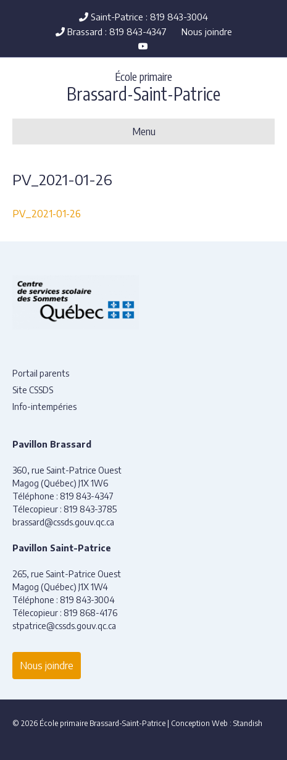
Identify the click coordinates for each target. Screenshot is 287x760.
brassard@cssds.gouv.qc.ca (63, 522)
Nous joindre (206, 31)
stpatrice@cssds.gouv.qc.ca (64, 625)
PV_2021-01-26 (46, 213)
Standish (247, 723)
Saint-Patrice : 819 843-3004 (143, 16)
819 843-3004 (87, 600)
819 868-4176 (90, 613)
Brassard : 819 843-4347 (111, 31)
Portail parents (40, 373)
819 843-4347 (87, 496)
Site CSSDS (32, 390)
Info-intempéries (44, 406)
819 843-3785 (90, 509)
